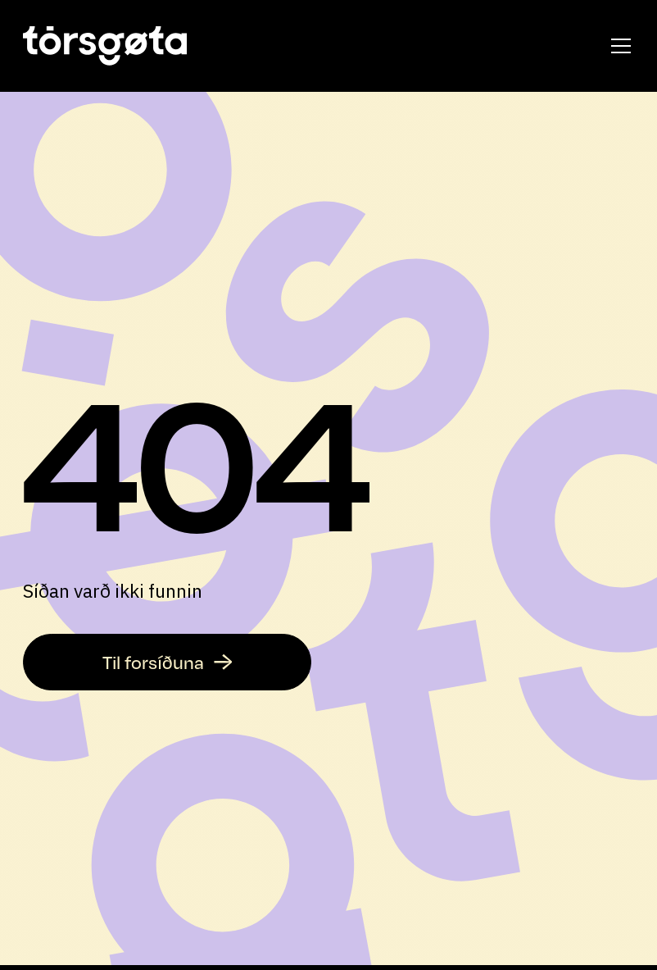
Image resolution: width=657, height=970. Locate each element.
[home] (105, 46)
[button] (617, 46)
